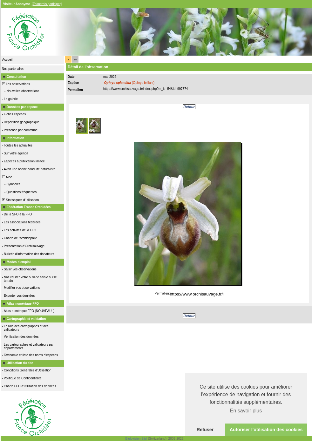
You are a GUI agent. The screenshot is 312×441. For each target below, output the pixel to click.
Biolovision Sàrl (136, 438)
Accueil (7, 59)
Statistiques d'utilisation (20, 200)
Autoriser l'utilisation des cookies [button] (266, 429)
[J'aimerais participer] (47, 4)
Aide (6, 177)
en (75, 59)
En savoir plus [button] (246, 410)
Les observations (15, 84)
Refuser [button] (205, 429)
